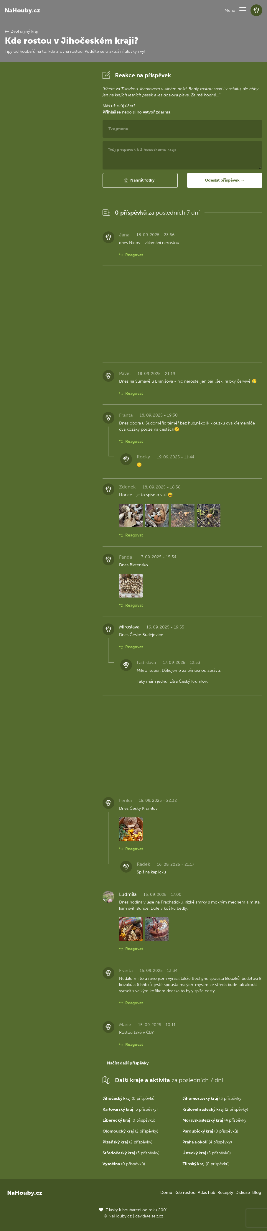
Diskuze (242, 1192)
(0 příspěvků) (129, 1098)
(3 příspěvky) (212, 1098)
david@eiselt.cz (149, 1216)
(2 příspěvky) (215, 1109)
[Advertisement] (49, 157)
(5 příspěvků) (206, 1153)
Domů (166, 1192)
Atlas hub (206, 1192)
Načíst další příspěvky (128, 1063)
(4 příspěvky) (215, 1120)
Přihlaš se (112, 112)
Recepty (225, 1192)
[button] (242, 10)
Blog (256, 1192)
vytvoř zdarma (156, 112)
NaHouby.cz (22, 10)
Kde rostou (184, 1192)
